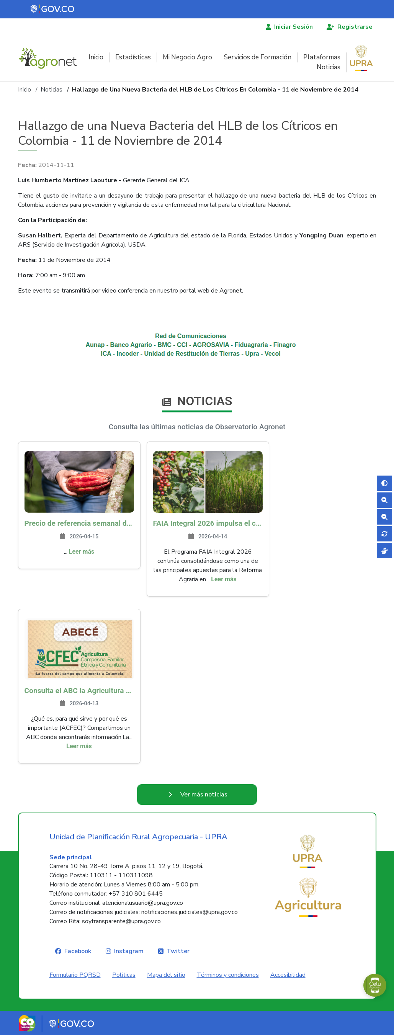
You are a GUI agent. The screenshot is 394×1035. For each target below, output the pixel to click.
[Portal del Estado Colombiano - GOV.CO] (53, 9)
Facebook (77, 951)
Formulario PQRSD (75, 975)
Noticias (328, 67)
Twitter (178, 951)
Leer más (81, 551)
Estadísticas (133, 57)
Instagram (129, 951)
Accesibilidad (288, 975)
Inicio (95, 57)
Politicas (124, 975)
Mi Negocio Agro (187, 57)
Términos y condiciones (228, 975)
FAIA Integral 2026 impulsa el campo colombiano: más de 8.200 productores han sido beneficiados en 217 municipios (208, 523)
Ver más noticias (203, 794)
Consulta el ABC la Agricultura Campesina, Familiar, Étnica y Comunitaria (79, 690)
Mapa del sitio (166, 975)
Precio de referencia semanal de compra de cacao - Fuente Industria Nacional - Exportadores (79, 523)
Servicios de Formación (257, 57)
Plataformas (321, 57)
